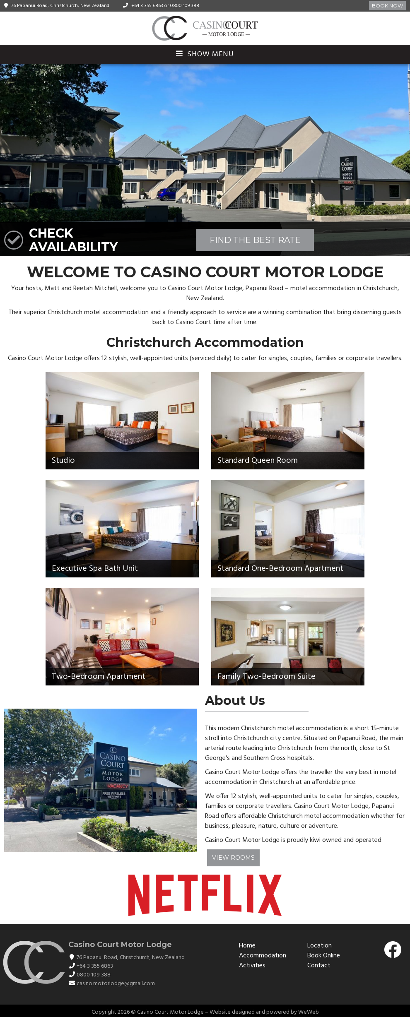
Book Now (387, 5)
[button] (402, 160)
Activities (252, 966)
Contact (318, 966)
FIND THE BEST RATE (255, 240)
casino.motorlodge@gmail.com (116, 983)
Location (319, 946)
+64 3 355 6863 (147, 6)
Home (247, 946)
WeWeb (308, 1012)
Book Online (323, 956)
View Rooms (233, 857)
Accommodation (262, 956)
